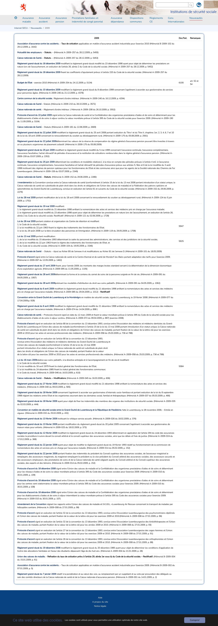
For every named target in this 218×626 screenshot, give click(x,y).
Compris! (195, 620)
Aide (100, 597)
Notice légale (100, 606)
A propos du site (100, 601)
